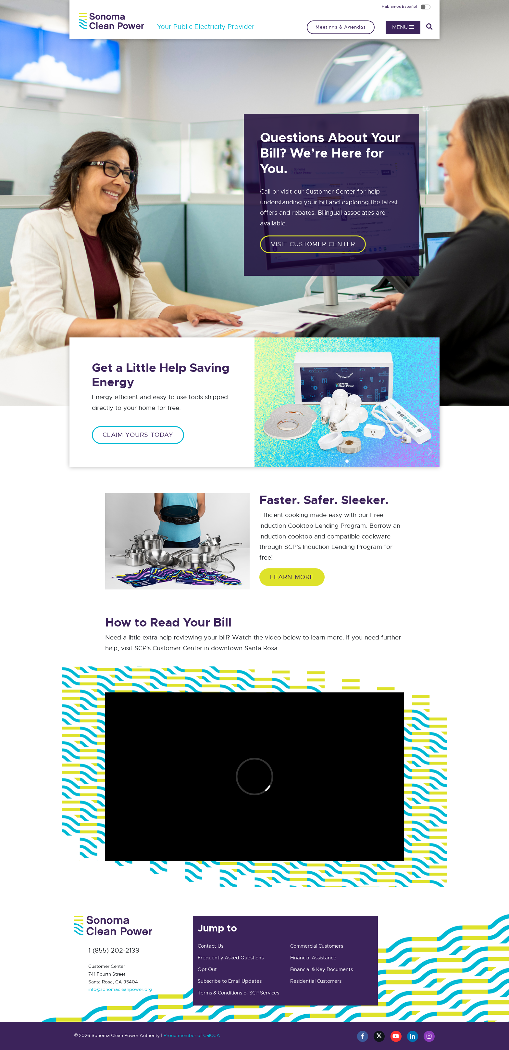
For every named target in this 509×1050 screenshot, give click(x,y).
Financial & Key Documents (321, 969)
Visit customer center (313, 244)
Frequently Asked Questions (231, 958)
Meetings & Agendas (341, 27)
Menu (403, 27)
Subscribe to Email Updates (230, 981)
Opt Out (207, 969)
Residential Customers (315, 981)
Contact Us (210, 946)
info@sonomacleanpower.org (120, 989)
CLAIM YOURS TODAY (138, 435)
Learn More (292, 577)
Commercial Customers (316, 946)
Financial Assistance (313, 958)
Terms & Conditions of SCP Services (238, 993)
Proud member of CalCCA (192, 1035)
